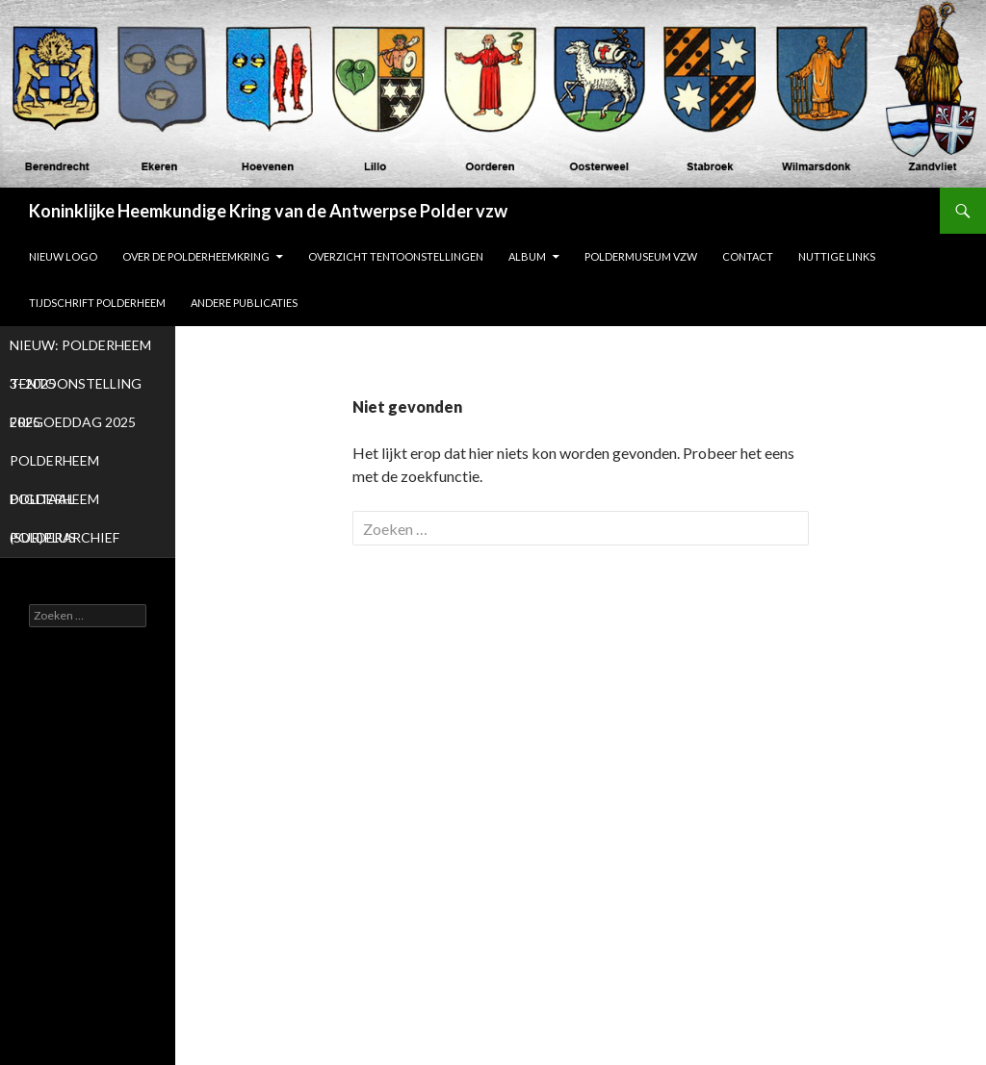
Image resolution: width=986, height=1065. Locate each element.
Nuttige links (836, 256)
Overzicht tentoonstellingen (395, 256)
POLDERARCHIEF (64, 537)
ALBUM (527, 256)
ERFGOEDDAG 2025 (73, 422)
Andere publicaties (244, 302)
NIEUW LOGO (63, 256)
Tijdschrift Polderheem (97, 302)
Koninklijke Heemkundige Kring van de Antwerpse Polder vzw (268, 210)
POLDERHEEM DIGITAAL (54, 466)
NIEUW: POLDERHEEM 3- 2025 (80, 351)
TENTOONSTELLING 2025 (76, 389)
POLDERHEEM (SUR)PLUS (54, 505)
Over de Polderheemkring (196, 256)
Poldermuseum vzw (640, 256)
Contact (747, 256)
